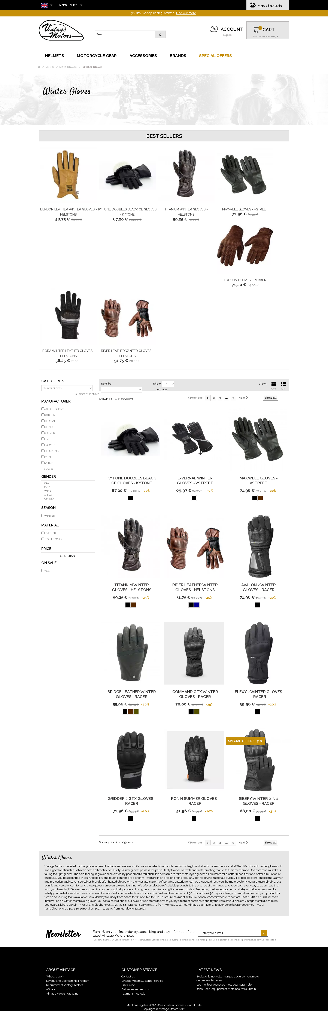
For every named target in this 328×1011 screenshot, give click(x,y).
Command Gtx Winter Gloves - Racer (195, 694)
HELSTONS (51, 451)
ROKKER (49, 415)
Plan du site (194, 1005)
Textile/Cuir (53, 539)
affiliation (52, 989)
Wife (47, 490)
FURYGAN (51, 445)
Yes (46, 570)
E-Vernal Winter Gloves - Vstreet (195, 480)
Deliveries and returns (135, 989)
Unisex (49, 498)
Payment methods (133, 993)
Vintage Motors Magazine (62, 993)
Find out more (186, 13)
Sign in (227, 35)
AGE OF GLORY (54, 409)
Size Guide (128, 985)
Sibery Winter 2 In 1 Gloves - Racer (258, 801)
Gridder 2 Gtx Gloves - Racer (132, 801)
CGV (153, 1005)
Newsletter (63, 935)
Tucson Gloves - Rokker (245, 280)
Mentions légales (137, 1005)
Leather (50, 533)
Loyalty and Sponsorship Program (67, 980)
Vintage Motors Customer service (142, 980)
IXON (47, 456)
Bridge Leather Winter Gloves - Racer (131, 694)
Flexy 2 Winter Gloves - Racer (258, 694)
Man (47, 486)
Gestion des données (171, 1005)
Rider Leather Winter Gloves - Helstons (195, 587)
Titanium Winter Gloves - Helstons (131, 587)
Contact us (128, 976)
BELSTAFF (51, 421)
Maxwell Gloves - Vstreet (245, 209)
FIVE (47, 439)
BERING (49, 427)
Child (48, 494)
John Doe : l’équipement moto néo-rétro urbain (226, 988)
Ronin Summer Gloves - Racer (195, 801)
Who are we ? (55, 976)
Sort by (106, 383)
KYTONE (49, 462)
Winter (49, 515)
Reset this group (88, 394)
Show (157, 383)
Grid (273, 385)
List (283, 385)
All (46, 482)
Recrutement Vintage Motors (64, 985)
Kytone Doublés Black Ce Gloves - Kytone (131, 480)
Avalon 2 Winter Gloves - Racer (258, 587)
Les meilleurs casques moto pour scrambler (225, 984)
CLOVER (49, 433)
